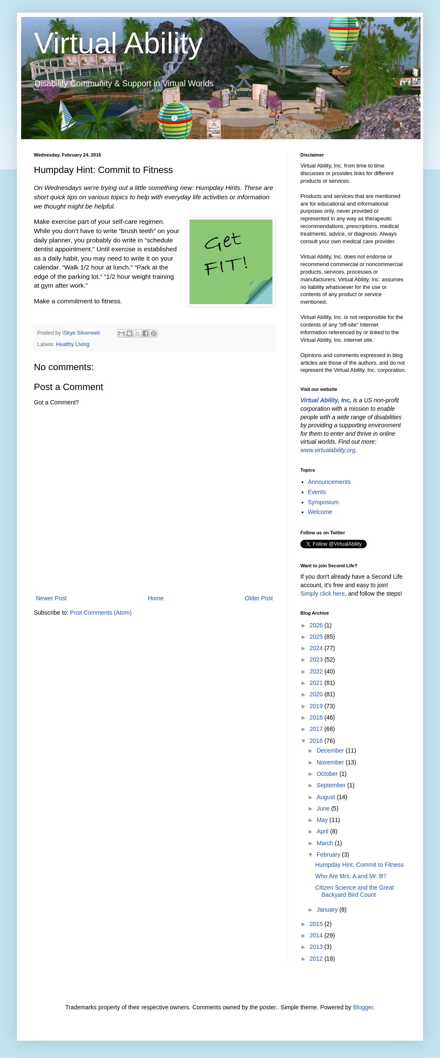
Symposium (323, 502)
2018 (317, 717)
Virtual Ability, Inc (325, 400)
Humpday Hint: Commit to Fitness (359, 864)
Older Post (259, 598)
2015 (317, 924)
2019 (317, 706)
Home (155, 598)
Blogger (363, 1007)
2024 (317, 648)
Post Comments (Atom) (101, 612)
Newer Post (51, 598)
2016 (317, 740)
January (327, 909)
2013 (317, 946)
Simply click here (322, 593)
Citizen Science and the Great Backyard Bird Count (354, 891)
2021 (317, 682)
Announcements (329, 481)
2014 (317, 935)
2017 (317, 728)
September (331, 785)
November (330, 762)
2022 (317, 671)
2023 (317, 659)
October (327, 773)
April (323, 831)
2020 (317, 694)
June (323, 808)
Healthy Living (72, 344)
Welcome (320, 511)
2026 (317, 625)
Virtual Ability (118, 43)
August (326, 797)
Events (317, 492)
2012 (317, 958)
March (325, 843)
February (329, 854)
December (330, 750)
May (322, 819)
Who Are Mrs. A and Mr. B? (350, 876)
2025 (317, 636)
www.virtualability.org (327, 450)
